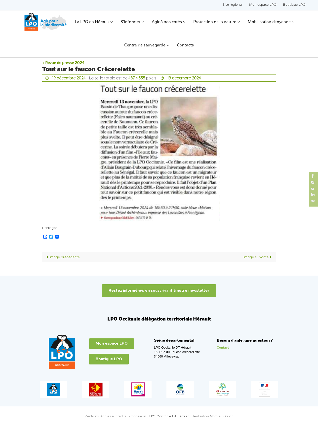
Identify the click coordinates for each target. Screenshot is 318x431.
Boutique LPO (294, 4)
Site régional (232, 4)
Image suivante (258, 257)
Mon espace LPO (263, 4)
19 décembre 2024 (68, 77)
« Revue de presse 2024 (63, 63)
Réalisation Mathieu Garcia (213, 416)
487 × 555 (136, 77)
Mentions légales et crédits (105, 416)
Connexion (137, 416)
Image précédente (62, 257)
